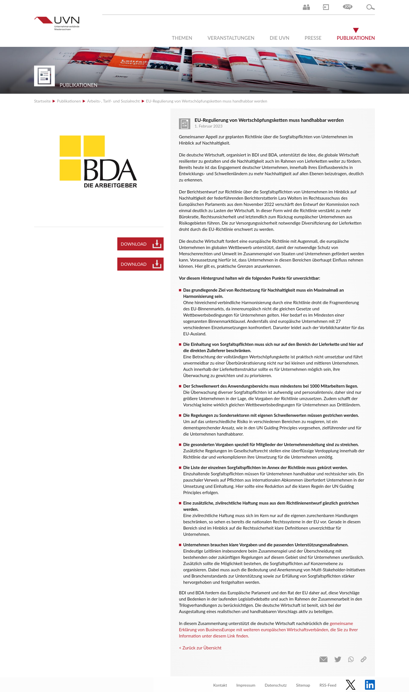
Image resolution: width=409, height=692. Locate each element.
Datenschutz (276, 685)
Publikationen (356, 38)
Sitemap (303, 685)
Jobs (347, 7)
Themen (182, 38)
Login (326, 7)
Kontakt (220, 685)
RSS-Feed (328, 685)
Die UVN (279, 38)
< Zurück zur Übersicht (200, 647)
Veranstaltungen (231, 38)
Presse (313, 38)
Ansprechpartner (306, 7)
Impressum (245, 685)
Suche (370, 7)
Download (134, 243)
